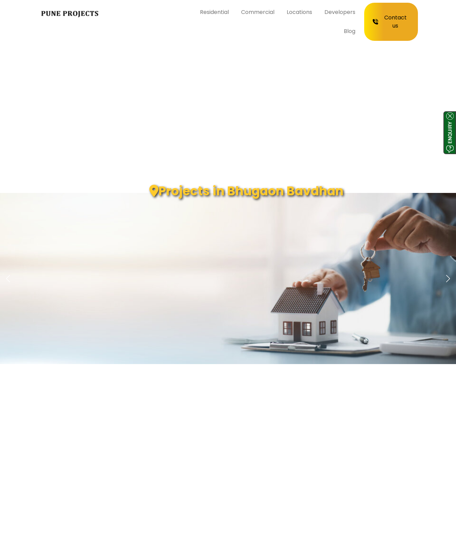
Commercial (257, 12)
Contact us (390, 22)
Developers (339, 12)
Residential (214, 12)
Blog (349, 31)
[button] (448, 278)
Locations (299, 12)
